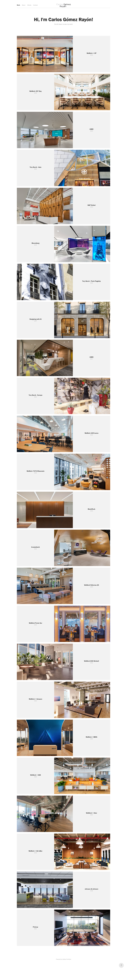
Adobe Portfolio (67, 959)
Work (18, 5)
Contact (35, 5)
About (23, 5)
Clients (29, 5)
